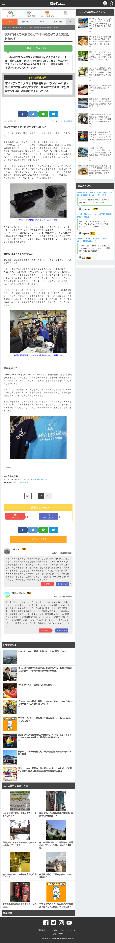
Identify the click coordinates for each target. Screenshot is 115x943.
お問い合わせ (57, 934)
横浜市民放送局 (21, 482)
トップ (9, 22)
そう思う (47, 584)
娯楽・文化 (57, 22)
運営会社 (41, 930)
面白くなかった (48, 516)
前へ (28, 496)
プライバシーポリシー (68, 930)
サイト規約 (52, 930)
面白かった (15, 516)
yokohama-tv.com (37, 479)
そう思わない (63, 584)
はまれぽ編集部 (66, 121)
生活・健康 (13, 27)
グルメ (41, 22)
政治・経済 (25, 22)
